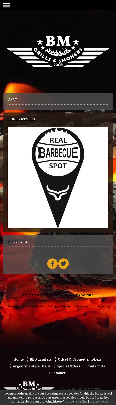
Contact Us (95, 366)
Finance (59, 373)
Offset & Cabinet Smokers (80, 359)
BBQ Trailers (41, 359)
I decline (81, 401)
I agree (69, 401)
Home (18, 359)
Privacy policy (99, 401)
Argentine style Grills (32, 366)
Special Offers (68, 366)
